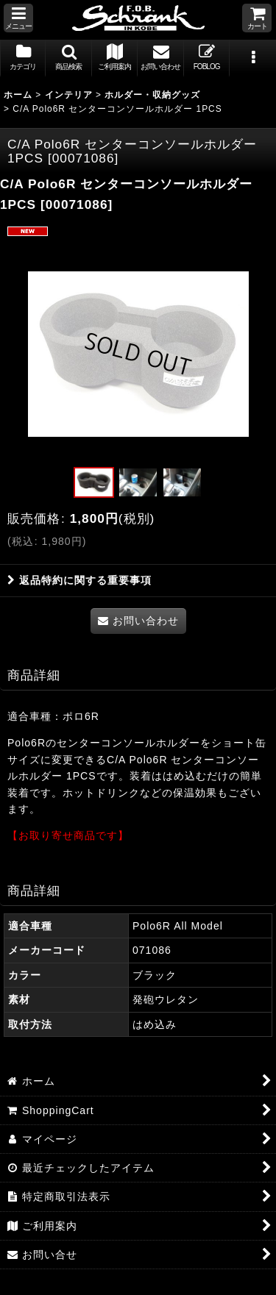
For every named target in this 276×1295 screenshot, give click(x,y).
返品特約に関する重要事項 (79, 580)
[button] (18, 18)
